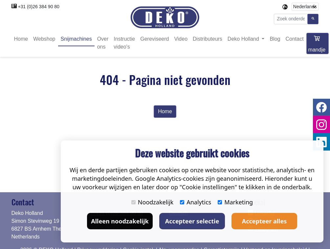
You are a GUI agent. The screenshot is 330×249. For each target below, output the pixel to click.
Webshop (44, 39)
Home (21, 39)
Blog (275, 39)
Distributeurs (207, 39)
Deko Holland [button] (244, 39)
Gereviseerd (154, 39)
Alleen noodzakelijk (119, 221)
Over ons (103, 43)
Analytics (195, 202)
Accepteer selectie (192, 221)
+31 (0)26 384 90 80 (38, 6)
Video (180, 39)
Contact (294, 39)
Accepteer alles (264, 221)
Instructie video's (124, 43)
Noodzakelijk (152, 202)
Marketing (235, 202)
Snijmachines (76, 39)
